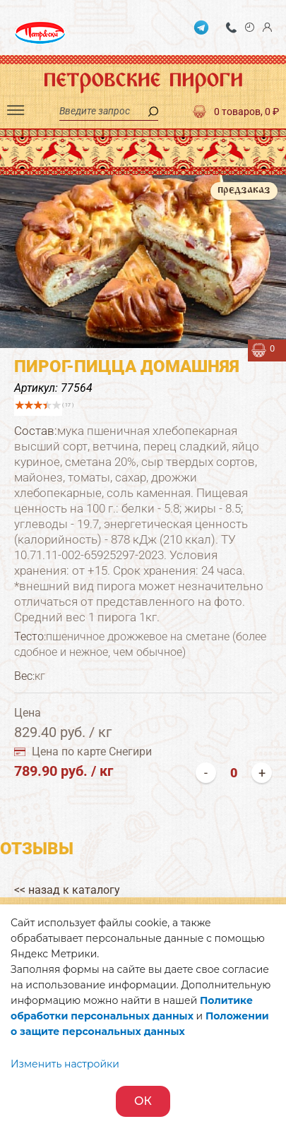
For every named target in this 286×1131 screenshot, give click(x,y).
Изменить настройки (65, 1064)
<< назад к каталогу (67, 890)
